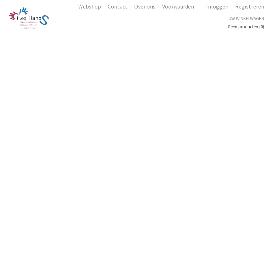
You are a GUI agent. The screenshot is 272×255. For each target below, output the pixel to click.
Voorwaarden (178, 6)
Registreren (249, 6)
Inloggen (217, 6)
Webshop (89, 6)
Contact (118, 6)
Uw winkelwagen (246, 19)
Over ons (144, 6)
